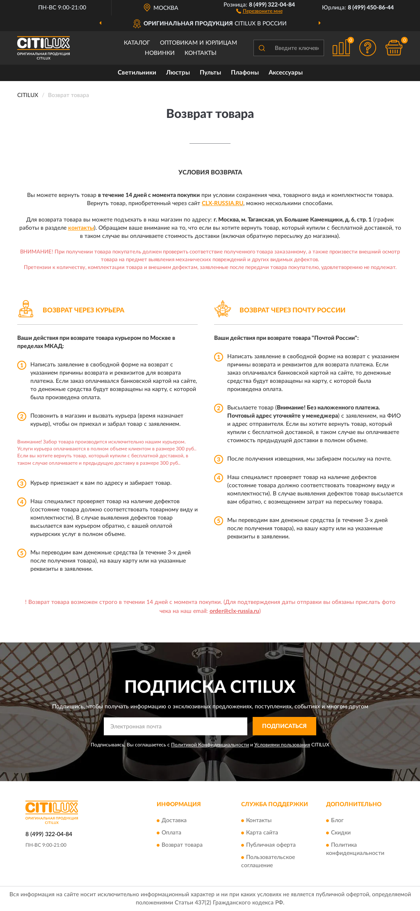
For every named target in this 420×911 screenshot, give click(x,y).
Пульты (210, 73)
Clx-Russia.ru (222, 203)
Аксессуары (286, 73)
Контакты (201, 53)
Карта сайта (262, 833)
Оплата (171, 833)
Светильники (137, 73)
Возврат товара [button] (182, 845)
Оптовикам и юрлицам (198, 43)
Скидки (341, 833)
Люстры (178, 73)
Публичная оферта (271, 845)
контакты (81, 228)
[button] (259, 10)
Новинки (160, 53)
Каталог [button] (137, 43)
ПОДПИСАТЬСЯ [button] (284, 726)
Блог (337, 820)
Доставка (174, 820)
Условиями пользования (282, 744)
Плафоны (245, 73)
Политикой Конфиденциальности (210, 744)
